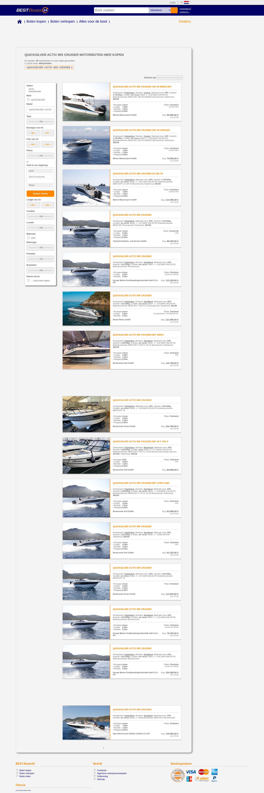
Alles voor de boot (93, 21)
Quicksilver (130, 93)
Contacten (102, 770)
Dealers (185, 21)
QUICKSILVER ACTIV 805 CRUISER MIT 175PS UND (141, 483)
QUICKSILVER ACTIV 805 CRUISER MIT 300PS (138, 334)
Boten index (25, 776)
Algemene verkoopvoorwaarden (112, 773)
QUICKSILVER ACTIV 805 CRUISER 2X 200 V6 (138, 173)
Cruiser (147, 93)
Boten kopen (36, 21)
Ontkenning (102, 776)
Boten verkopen (62, 21)
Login (173, 2)
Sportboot (148, 341)
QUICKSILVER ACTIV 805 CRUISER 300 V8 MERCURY (142, 86)
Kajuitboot (148, 262)
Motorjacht (148, 447)
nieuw (31, 89)
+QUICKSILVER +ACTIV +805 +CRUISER (50, 67)
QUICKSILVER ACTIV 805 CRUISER (132, 215)
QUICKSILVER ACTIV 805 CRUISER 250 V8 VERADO (141, 130)
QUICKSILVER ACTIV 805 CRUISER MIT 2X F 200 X (140, 441)
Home (19, 22)
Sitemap (101, 779)
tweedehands (35, 91)
